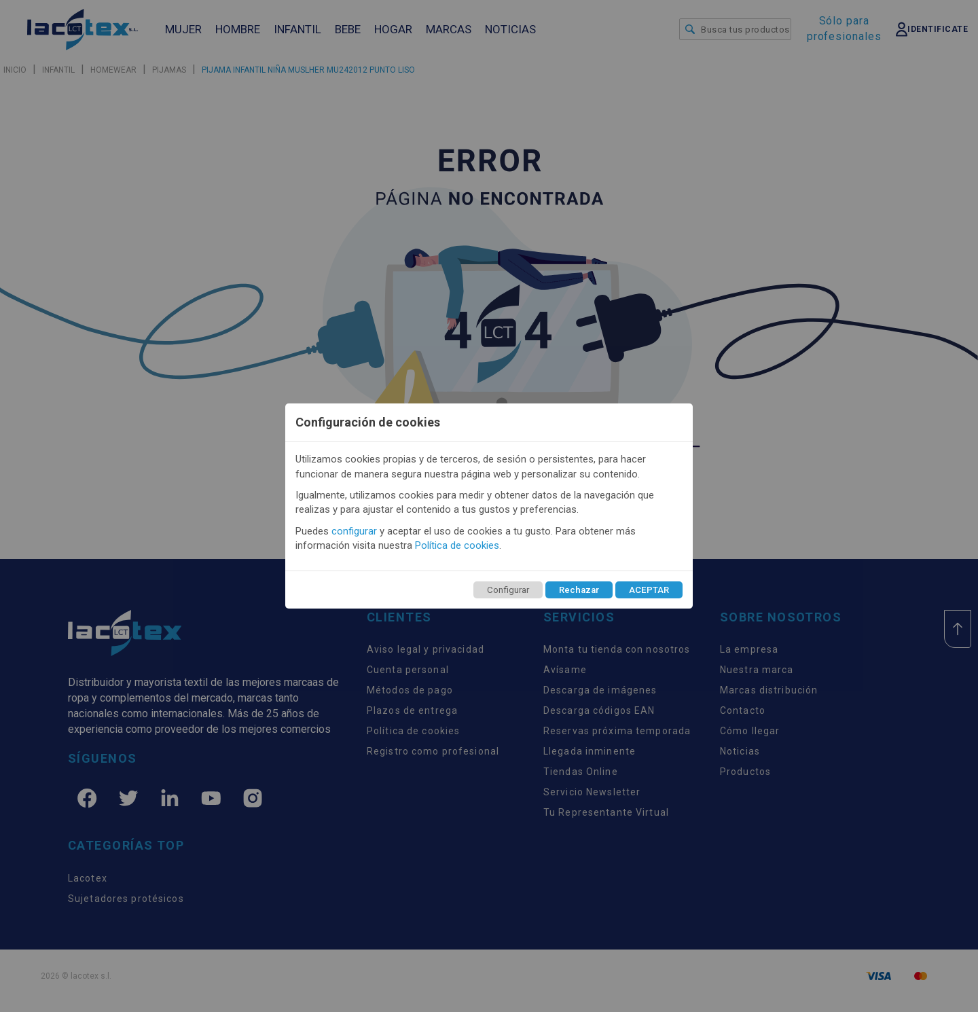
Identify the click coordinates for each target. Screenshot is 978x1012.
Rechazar (579, 590)
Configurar (508, 590)
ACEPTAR (649, 590)
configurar (354, 531)
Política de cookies (457, 545)
